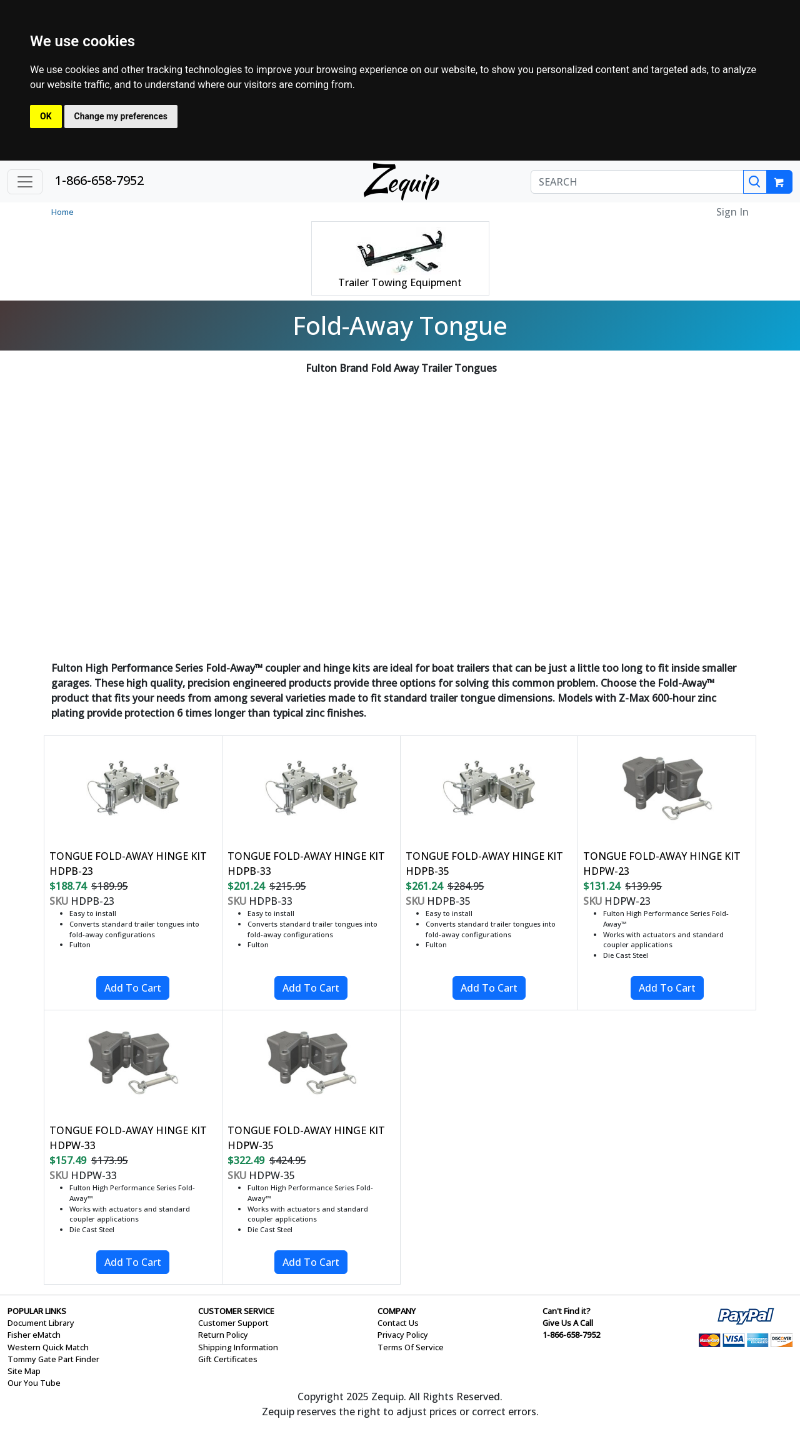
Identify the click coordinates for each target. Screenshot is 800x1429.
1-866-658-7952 (99, 180)
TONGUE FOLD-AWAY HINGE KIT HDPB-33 (306, 863)
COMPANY (397, 1311)
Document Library (41, 1322)
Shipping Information (238, 1347)
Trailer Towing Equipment (400, 282)
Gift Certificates (228, 1359)
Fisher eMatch (34, 1334)
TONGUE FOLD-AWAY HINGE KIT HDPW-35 (306, 1137)
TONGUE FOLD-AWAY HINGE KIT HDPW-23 (662, 863)
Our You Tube (34, 1382)
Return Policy (223, 1334)
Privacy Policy (403, 1334)
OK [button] (46, 116)
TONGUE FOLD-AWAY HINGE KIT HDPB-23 (128, 863)
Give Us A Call (567, 1322)
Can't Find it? (566, 1311)
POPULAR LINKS (37, 1311)
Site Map (24, 1371)
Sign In (732, 212)
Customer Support (233, 1322)
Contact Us (398, 1322)
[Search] (755, 182)
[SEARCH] (637, 182)
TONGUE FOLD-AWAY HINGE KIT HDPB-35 (484, 863)
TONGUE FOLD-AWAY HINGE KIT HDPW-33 (128, 1137)
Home (62, 211)
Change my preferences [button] (121, 116)
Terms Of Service (411, 1347)
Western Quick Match (48, 1347)
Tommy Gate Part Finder (53, 1359)
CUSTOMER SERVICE (236, 1311)
